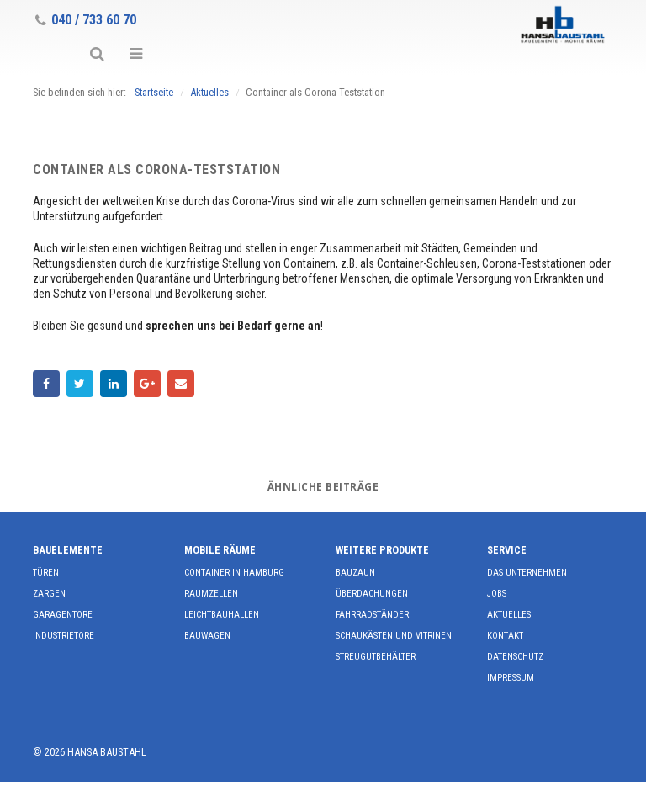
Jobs (496, 593)
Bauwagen (207, 635)
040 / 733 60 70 (85, 20)
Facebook (46, 383)
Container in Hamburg (234, 572)
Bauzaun (355, 572)
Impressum (510, 677)
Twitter (79, 383)
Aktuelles (509, 614)
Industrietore (63, 635)
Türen (46, 572)
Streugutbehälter (376, 656)
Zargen (49, 593)
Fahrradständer (372, 614)
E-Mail (180, 383)
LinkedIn (113, 383)
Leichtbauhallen (221, 614)
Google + (147, 383)
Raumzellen (211, 593)
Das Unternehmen (527, 572)
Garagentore (63, 614)
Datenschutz (515, 656)
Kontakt (505, 635)
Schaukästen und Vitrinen (394, 635)
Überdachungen (372, 593)
